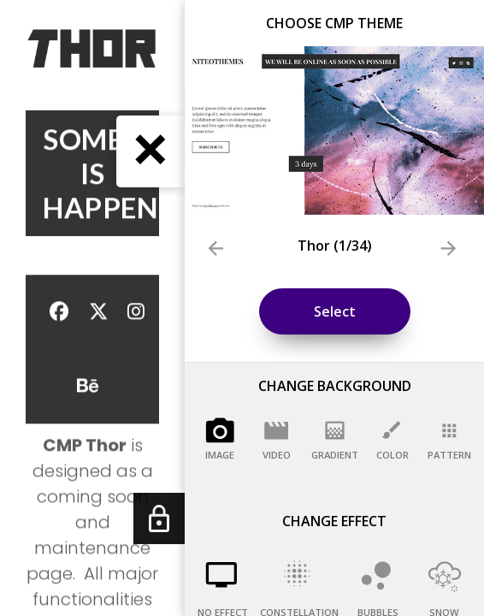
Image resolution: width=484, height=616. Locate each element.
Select (335, 311)
